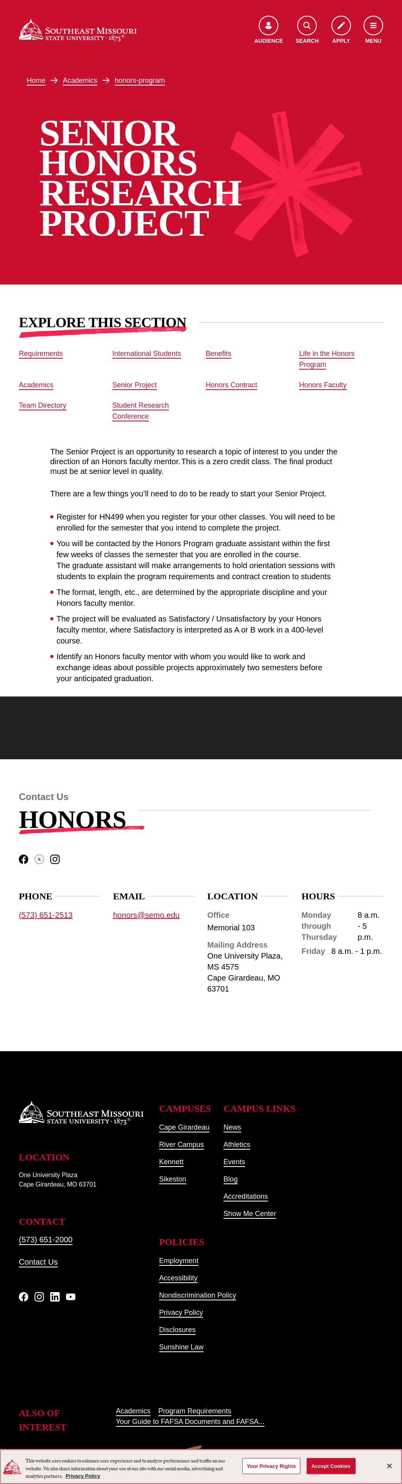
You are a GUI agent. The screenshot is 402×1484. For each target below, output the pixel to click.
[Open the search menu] (307, 30)
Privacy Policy (181, 1312)
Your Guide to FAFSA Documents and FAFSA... (190, 1422)
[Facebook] (23, 1297)
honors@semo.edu (146, 915)
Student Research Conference (140, 410)
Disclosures (177, 1330)
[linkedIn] (55, 1297)
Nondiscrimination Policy (197, 1295)
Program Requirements (194, 1411)
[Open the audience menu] (268, 30)
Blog (230, 1179)
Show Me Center (249, 1214)
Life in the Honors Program (326, 359)
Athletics (236, 1145)
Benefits (218, 353)
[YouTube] (70, 1297)
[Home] (78, 30)
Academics (80, 80)
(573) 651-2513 (46, 915)
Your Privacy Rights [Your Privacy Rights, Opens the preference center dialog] (271, 1466)
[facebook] (23, 859)
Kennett (171, 1162)
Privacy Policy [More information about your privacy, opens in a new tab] (83, 1476)
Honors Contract (231, 385)
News (232, 1127)
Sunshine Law (181, 1347)
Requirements (41, 353)
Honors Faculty (323, 385)
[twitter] (39, 859)
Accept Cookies (330, 1466)
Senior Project (134, 385)
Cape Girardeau (184, 1127)
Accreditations (245, 1196)
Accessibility (178, 1278)
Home (36, 80)
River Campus (181, 1145)
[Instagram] (39, 1297)
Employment (178, 1261)
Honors (72, 819)
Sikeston (172, 1179)
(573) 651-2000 (46, 1239)
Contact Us (38, 1262)
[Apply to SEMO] (341, 30)
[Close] (389, 1466)
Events (234, 1162)
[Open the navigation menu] (373, 30)
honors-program (140, 80)
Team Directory (42, 405)
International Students (146, 353)
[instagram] (55, 859)
